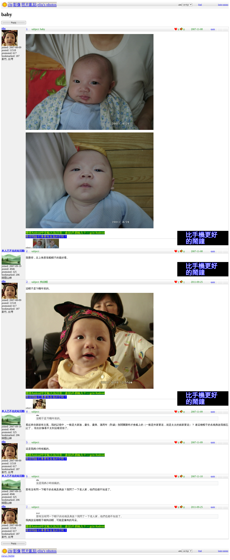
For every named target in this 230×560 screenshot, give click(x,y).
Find (200, 5)
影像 (17, 5)
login (220, 5)
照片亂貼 (29, 5)
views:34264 (7, 556)
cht (10, 5)
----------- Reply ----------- (14, 22)
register (225, 5)
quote (213, 29)
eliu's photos (47, 5)
